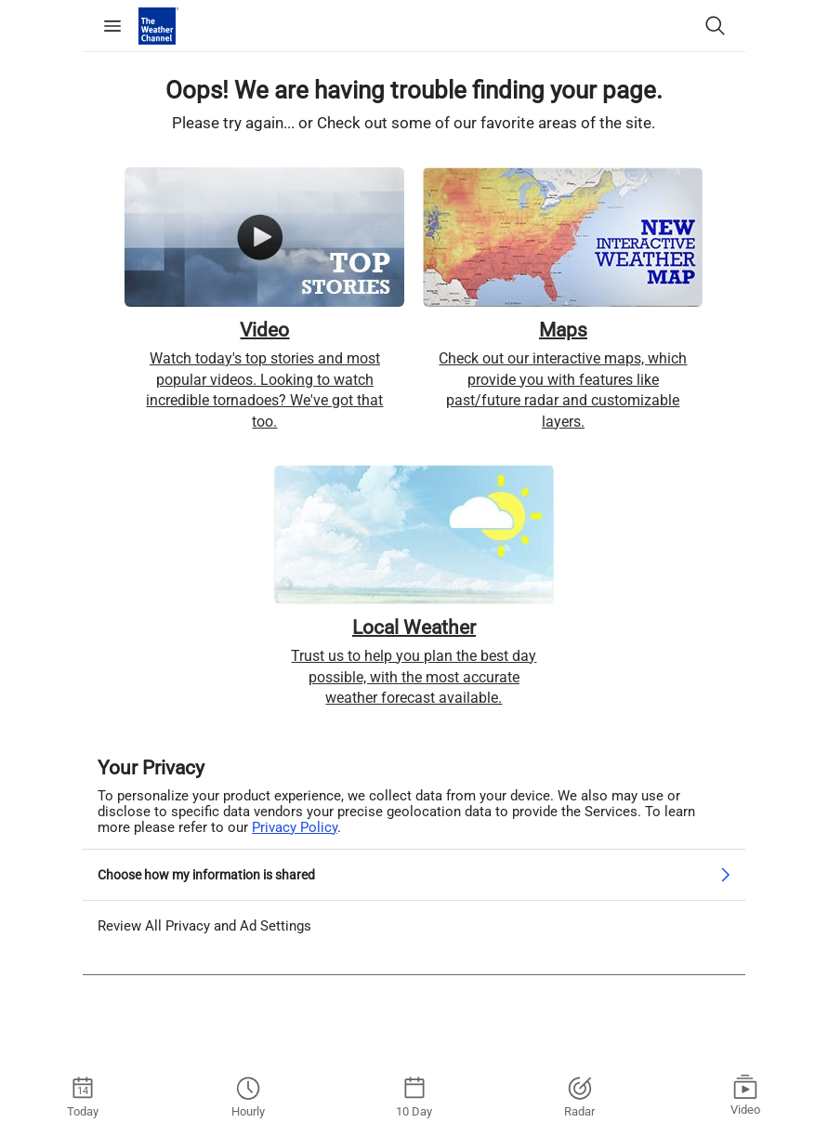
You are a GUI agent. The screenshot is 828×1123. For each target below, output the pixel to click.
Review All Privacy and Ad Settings (204, 925)
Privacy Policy (294, 826)
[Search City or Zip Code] (715, 26)
